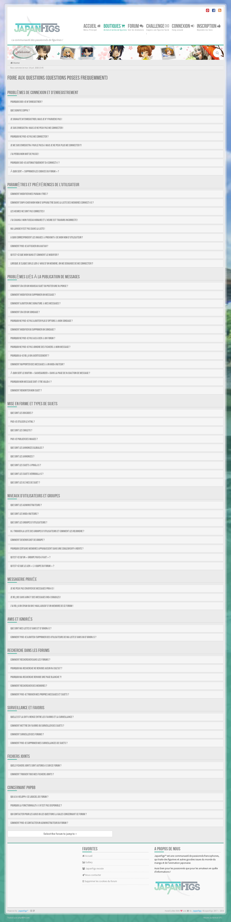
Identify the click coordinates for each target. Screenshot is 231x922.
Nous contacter (91, 875)
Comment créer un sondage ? (25, 312)
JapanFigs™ (23, 911)
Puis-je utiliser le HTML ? (22, 422)
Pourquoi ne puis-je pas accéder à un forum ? (32, 338)
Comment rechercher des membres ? (28, 686)
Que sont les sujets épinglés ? (25, 465)
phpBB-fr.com (24, 917)
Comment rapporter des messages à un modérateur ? (37, 364)
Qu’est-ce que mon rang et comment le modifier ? (34, 255)
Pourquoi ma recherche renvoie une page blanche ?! (35, 677)
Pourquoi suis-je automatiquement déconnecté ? (35, 163)
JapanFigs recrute (93, 868)
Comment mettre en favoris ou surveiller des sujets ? (37, 726)
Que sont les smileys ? (21, 430)
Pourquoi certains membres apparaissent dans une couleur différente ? (46, 548)
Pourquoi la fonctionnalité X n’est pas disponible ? (36, 805)
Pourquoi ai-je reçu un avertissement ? (29, 356)
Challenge (157, 26)
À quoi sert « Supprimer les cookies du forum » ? (34, 171)
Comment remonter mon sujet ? (26, 390)
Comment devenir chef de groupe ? (27, 540)
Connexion (183, 26)
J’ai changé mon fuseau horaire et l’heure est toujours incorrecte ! (44, 220)
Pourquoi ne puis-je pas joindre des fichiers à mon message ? (40, 347)
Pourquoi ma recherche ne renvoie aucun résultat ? (36, 668)
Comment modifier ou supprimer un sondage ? (32, 329)
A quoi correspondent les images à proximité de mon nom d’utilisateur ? (46, 237)
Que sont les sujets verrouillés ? (26, 474)
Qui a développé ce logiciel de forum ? (29, 797)
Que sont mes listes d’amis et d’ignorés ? (30, 628)
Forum (135, 26)
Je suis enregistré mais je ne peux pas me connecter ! (36, 128)
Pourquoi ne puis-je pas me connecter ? (29, 136)
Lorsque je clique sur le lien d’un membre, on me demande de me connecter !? (51, 263)
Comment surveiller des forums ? (27, 734)
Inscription (209, 26)
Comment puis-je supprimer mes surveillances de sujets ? (39, 743)
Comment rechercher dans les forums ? (30, 660)
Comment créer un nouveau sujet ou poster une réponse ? (39, 286)
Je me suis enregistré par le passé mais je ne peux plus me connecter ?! (46, 145)
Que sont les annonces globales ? (27, 448)
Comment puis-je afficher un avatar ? (29, 246)
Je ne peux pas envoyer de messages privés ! (32, 588)
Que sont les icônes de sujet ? (25, 482)
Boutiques (114, 26)
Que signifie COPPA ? (20, 110)
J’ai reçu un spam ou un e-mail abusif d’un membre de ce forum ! (41, 606)
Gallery (87, 862)
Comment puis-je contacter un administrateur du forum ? (39, 823)
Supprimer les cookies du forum (99, 881)
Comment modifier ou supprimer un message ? (33, 295)
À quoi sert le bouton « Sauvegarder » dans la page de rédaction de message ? (50, 373)
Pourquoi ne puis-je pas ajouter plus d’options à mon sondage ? (41, 321)
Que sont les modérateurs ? (24, 514)
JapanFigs (197, 911)
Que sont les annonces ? (22, 456)
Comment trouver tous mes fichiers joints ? (32, 774)
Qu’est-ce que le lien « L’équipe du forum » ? (32, 566)
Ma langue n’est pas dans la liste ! (27, 229)
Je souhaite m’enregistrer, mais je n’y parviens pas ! (36, 119)
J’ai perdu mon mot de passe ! (24, 154)
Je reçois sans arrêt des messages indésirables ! (35, 597)
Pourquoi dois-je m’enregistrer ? (26, 102)
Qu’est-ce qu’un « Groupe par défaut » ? (30, 557)
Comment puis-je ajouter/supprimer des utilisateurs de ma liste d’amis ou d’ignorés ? (53, 637)
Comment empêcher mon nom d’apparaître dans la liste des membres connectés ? (52, 202)
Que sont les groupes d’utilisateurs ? (28, 522)
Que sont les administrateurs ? (26, 505)
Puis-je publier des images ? (24, 439)
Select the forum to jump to (60, 833)
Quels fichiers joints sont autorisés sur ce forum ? (35, 765)
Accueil (92, 26)
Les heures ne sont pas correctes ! (27, 211)
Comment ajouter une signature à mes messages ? (35, 303)
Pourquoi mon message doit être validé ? (31, 382)
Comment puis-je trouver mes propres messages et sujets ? (39, 694)
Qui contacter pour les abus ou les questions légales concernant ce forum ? (48, 814)
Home (16, 63)
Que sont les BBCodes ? (21, 413)
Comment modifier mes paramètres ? (29, 194)
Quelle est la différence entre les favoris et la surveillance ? (42, 717)
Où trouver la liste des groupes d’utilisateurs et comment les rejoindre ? (47, 531)
